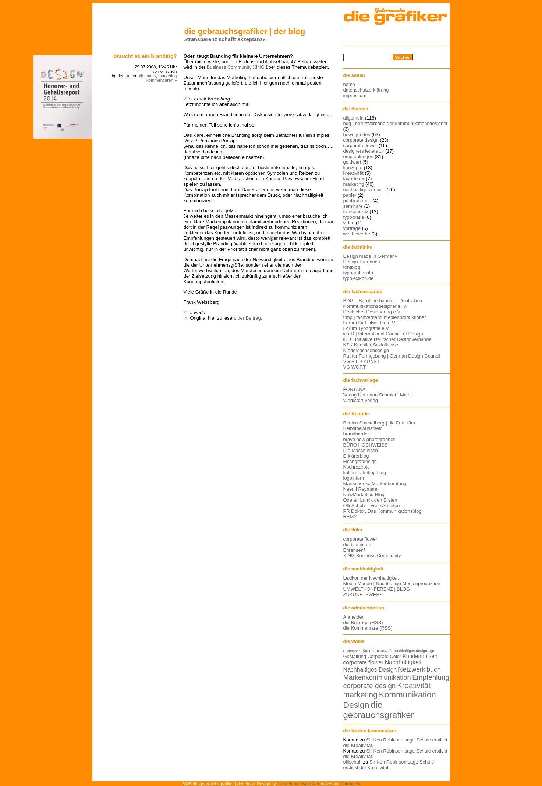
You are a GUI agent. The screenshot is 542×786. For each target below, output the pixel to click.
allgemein (147, 76)
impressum (354, 95)
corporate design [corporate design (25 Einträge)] (369, 686)
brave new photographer (369, 439)
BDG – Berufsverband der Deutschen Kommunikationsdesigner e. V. (382, 303)
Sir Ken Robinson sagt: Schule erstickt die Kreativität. (388, 764)
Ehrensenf (354, 550)
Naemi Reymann (361, 489)
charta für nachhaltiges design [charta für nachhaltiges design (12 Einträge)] (402, 651)
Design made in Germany (370, 256)
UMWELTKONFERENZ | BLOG (376, 589)
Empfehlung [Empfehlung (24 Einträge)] (430, 677)
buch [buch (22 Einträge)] (433, 669)
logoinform (354, 478)
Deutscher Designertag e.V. (372, 311)
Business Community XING (236, 67)
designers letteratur (363, 151)
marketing (167, 76)
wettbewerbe (356, 233)
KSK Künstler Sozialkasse (370, 345)
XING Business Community (372, 555)
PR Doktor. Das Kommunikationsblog (382, 511)
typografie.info (358, 272)
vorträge (352, 228)
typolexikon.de (358, 278)
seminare (353, 206)
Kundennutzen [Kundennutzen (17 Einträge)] (420, 656)
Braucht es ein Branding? (145, 56)
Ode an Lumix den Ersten (370, 500)
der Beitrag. (249, 318)
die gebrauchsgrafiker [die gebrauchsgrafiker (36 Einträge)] (378, 710)
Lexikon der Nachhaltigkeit (371, 578)
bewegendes (356, 134)
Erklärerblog (356, 456)
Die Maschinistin (360, 450)
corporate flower (360, 145)
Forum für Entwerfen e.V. (369, 323)
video (349, 222)
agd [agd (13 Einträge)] (431, 650)
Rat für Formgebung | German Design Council (391, 356)
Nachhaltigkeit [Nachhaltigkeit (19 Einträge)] (403, 662)
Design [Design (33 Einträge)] (356, 704)
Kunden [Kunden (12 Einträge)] (368, 651)
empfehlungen (358, 156)
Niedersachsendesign (366, 350)
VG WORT (354, 367)
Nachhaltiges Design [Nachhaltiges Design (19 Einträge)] (370, 669)
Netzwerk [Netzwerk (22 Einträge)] (411, 669)
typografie (353, 217)
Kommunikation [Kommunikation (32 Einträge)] (407, 694)
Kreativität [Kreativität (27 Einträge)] (414, 686)
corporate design (361, 140)
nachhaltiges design (364, 189)
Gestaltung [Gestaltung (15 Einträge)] (354, 656)
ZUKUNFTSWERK (363, 594)
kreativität (353, 173)
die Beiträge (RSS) (363, 622)
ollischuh (352, 762)
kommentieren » (161, 80)
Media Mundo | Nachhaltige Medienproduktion (391, 583)
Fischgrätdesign (360, 461)
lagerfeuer (354, 178)
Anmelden (354, 617)
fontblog (351, 267)
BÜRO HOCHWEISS (365, 445)
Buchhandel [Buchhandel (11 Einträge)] (352, 651)
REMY (350, 516)
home (349, 84)
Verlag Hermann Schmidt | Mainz (378, 395)
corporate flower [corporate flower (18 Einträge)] (363, 662)
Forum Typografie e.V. (366, 328)
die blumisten (357, 544)
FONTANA (354, 389)
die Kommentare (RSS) (368, 628)
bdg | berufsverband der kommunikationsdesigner (395, 123)
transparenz (355, 211)
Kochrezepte (356, 467)
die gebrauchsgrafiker (298, 783)
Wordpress (350, 783)
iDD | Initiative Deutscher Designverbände (387, 339)
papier (350, 195)
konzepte (353, 167)
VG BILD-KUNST (361, 361)
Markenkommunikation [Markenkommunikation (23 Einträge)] (377, 677)
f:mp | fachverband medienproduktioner (384, 317)
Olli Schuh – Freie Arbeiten (371, 505)
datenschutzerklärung (366, 90)
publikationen (357, 200)
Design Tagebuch (361, 261)
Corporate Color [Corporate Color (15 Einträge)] (384, 656)
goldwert (352, 162)
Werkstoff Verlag (360, 400)
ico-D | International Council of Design (383, 334)
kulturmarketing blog (364, 472)
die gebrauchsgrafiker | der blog (244, 31)
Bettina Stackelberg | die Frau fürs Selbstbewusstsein (379, 425)
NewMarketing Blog (364, 494)
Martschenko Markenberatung (375, 483)
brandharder (356, 434)
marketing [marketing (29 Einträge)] (360, 694)
